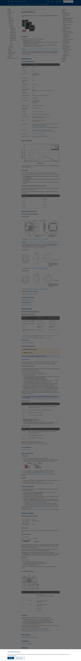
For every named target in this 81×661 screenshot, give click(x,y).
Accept (10, 658)
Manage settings (19, 658)
